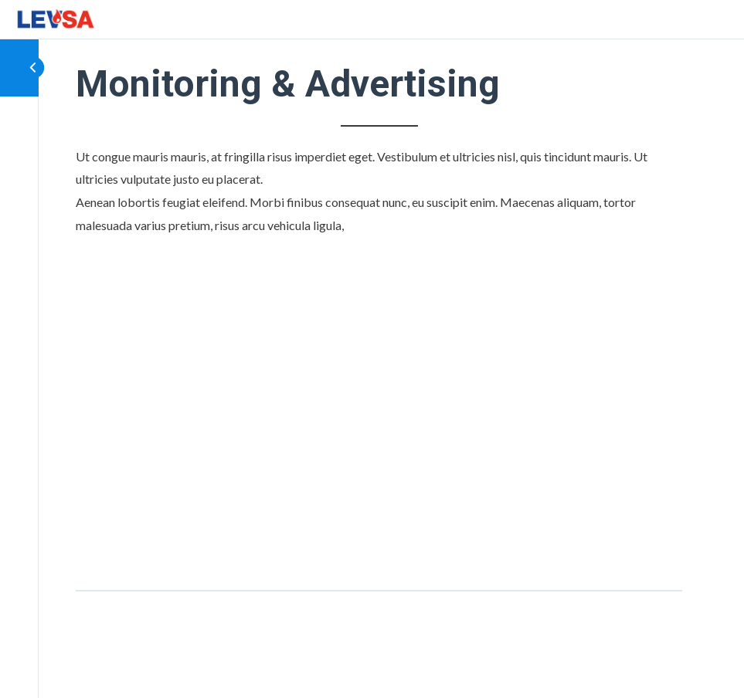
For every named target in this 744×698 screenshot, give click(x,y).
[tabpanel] (379, 351)
